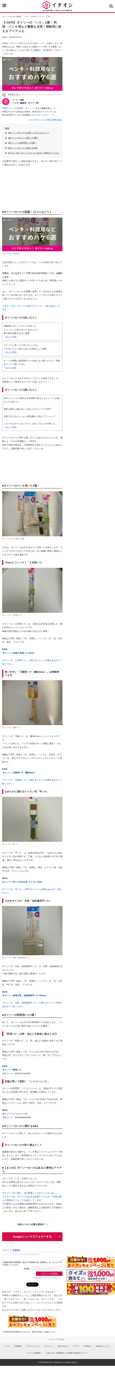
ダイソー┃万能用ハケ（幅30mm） (19, 772)
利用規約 (18, 1346)
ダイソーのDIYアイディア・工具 (37, 17)
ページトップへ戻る (56, 1339)
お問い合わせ (62, 1346)
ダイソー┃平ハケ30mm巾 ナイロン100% (22, 882)
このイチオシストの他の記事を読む (45, 120)
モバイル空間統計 (34, 1353)
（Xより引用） (11, 337)
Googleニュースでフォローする (32, 1236)
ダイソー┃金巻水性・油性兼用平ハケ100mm (24, 995)
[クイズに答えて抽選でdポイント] (91, 1276)
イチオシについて (33, 1346)
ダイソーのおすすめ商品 (11, 17)
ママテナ (75, 1346)
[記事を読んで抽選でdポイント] (91, 1289)
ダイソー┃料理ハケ (12, 1070)
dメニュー (49, 1346)
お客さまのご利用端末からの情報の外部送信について (66, 1353)
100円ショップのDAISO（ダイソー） (18, 108)
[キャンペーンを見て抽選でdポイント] (91, 1266)
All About (87, 1346)
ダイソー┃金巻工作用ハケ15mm (18, 653)
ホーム (7, 1346)
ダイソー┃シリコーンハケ (15, 1114)
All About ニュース (103, 1346)
